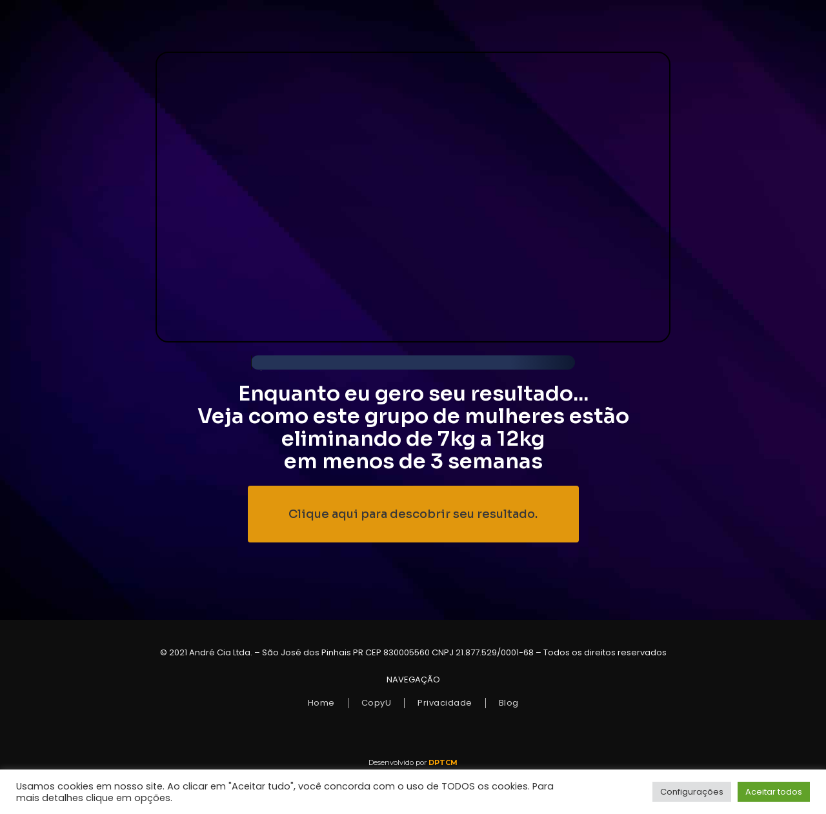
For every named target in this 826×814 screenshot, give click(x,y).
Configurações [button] (691, 792)
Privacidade (445, 703)
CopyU (376, 703)
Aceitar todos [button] (773, 792)
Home (321, 703)
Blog (509, 703)
